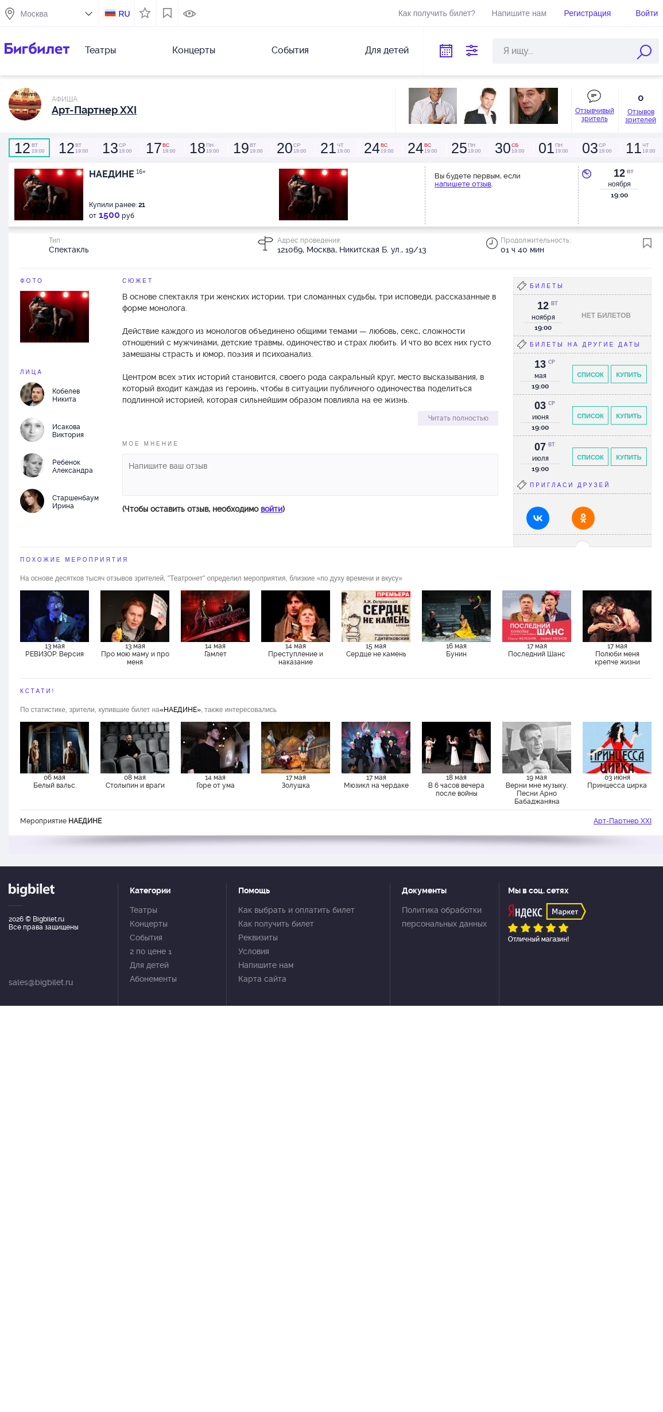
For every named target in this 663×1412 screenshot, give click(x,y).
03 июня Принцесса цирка (617, 781)
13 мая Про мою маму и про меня (135, 654)
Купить (628, 374)
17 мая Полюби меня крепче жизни (617, 654)
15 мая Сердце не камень (376, 650)
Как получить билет (276, 923)
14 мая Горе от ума (215, 781)
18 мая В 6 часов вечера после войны (456, 785)
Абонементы (153, 978)
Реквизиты (258, 937)
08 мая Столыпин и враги (135, 781)
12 (619, 173)
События (290, 50)
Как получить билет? (436, 13)
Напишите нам (519, 13)
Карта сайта (262, 978)
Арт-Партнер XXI (623, 821)
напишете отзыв (463, 184)
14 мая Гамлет (215, 650)
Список (590, 374)
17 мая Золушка (296, 781)
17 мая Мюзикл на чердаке (376, 781)
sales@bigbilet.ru (41, 982)
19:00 (29, 148)
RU (124, 13)
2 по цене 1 (151, 951)
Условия (253, 951)
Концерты (193, 50)
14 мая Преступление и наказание (295, 654)
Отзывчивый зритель (594, 115)
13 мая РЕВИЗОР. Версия (54, 650)
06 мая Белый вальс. (54, 781)
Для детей (387, 50)
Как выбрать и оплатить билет (296, 910)
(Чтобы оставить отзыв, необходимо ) (203, 509)
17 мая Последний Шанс (536, 650)
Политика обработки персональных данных (444, 916)
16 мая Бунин (456, 650)
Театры (100, 50)
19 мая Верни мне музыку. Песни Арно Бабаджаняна (537, 788)
